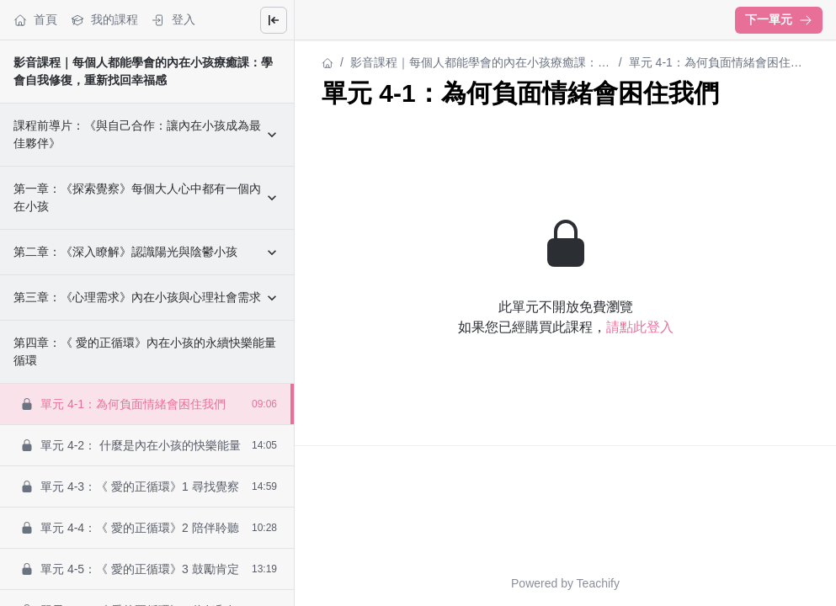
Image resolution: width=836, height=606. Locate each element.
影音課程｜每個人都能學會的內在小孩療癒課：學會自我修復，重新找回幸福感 (480, 64)
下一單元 (778, 19)
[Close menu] (273, 20)
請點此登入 (640, 327)
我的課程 (104, 20)
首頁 (35, 20)
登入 (173, 20)
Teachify (598, 583)
